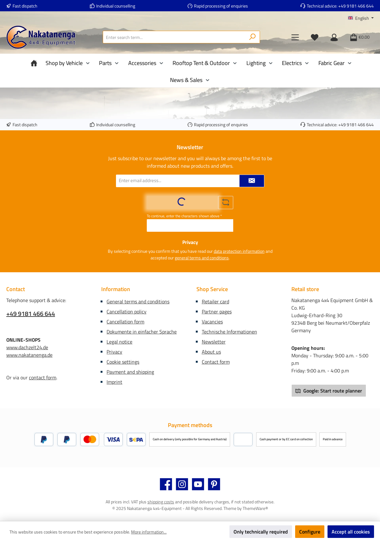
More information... (149, 531)
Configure (309, 531)
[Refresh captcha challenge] (225, 202)
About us (211, 351)
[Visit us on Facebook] (165, 484)
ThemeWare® (255, 508)
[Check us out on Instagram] (182, 484)
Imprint (114, 382)
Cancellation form (125, 321)
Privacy (114, 351)
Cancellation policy (126, 311)
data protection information (239, 251)
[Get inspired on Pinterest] (214, 484)
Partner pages (217, 311)
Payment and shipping (130, 372)
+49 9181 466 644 (356, 6)
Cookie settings (123, 362)
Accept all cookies (351, 531)
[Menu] (295, 37)
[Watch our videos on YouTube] (198, 484)
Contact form (216, 362)
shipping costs (160, 501)
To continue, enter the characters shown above (184, 216)
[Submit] (251, 181)
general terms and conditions (202, 257)
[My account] (334, 37)
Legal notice (119, 341)
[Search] (252, 37)
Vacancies (212, 321)
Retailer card (215, 301)
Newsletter (214, 341)
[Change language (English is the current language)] (361, 18)
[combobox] (174, 37)
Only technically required (261, 531)
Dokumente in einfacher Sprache (142, 331)
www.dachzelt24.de (27, 347)
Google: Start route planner (328, 390)
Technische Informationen (229, 331)
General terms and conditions (138, 301)
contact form (42, 377)
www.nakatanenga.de (29, 355)
